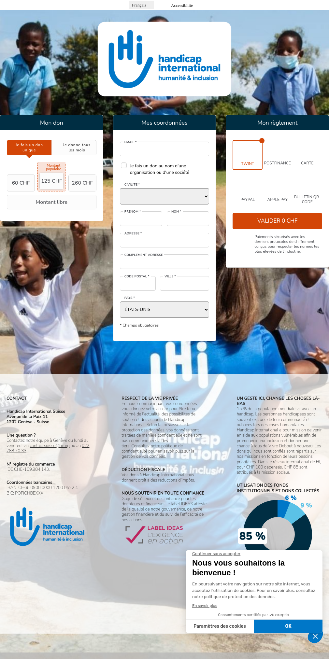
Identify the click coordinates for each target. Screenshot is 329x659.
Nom (176, 212)
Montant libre (37, 202)
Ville (170, 276)
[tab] (29, 147)
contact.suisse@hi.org (49, 446)
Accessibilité (182, 5)
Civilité (132, 185)
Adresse (133, 233)
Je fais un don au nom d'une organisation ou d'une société (160, 169)
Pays (129, 298)
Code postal (137, 276)
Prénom (132, 212)
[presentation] (29, 147)
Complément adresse (143, 255)
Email (130, 142)
